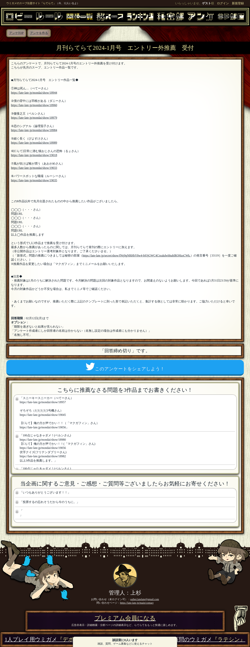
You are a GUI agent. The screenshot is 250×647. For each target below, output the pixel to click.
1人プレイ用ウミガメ (45, 639)
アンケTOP (16, 33)
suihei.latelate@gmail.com (144, 599)
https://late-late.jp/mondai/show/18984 (34, 130)
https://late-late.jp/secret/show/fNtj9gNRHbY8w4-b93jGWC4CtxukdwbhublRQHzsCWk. (137, 255)
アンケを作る (39, 33)
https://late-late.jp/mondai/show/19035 (34, 180)
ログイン (223, 3)
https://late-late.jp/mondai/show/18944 (34, 92)
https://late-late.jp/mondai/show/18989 (34, 142)
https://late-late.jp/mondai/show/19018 (34, 155)
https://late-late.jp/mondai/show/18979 (34, 117)
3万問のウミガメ (208, 639)
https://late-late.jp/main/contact (136, 602)
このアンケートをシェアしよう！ (125, 367)
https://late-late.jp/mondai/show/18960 (34, 105)
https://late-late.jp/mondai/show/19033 (34, 167)
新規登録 (238, 3)
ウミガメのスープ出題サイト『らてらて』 (31, 3)
